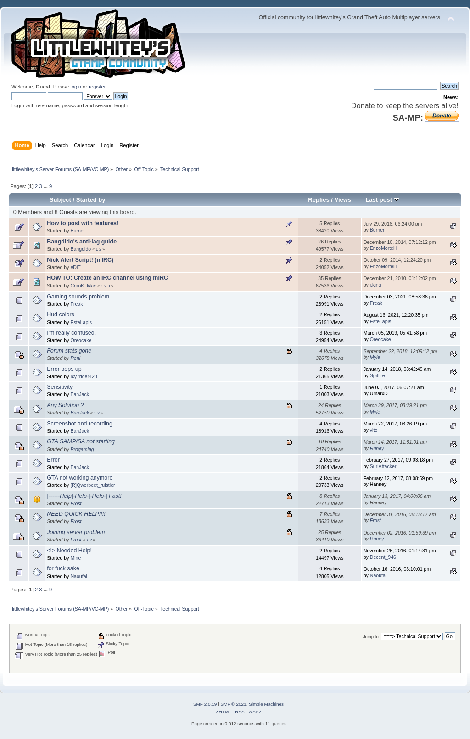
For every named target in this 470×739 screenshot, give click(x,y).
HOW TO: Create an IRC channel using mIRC (107, 278)
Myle (375, 357)
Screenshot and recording (79, 423)
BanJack (79, 394)
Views (343, 199)
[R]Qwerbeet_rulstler (92, 485)
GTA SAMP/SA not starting (81, 441)
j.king (375, 284)
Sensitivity (60, 387)
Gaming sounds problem (78, 296)
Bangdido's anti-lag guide (82, 241)
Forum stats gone (69, 350)
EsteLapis (81, 322)
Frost (75, 503)
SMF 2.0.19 (205, 703)
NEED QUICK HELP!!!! (76, 514)
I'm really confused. (71, 333)
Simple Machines (266, 703)
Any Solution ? (65, 405)
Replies (318, 199)
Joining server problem (76, 532)
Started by (91, 199)
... (46, 186)
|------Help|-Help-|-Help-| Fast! (84, 496)
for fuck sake (63, 568)
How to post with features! (82, 223)
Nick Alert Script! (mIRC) (80, 260)
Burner (77, 230)
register (97, 86)
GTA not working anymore (79, 477)
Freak (76, 304)
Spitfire (377, 375)
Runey (377, 448)
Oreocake (80, 340)
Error (53, 460)
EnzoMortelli (383, 248)
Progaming (82, 449)
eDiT (75, 267)
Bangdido (80, 249)
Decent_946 (383, 557)
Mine (75, 558)
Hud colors (60, 314)
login (75, 86)
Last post (382, 199)
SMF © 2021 (233, 703)
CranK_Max (83, 285)
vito (374, 430)
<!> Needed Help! (69, 550)
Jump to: (371, 636)
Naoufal (78, 576)
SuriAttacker (383, 466)
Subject (60, 199)
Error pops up (64, 369)
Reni (75, 358)
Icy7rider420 (83, 376)
